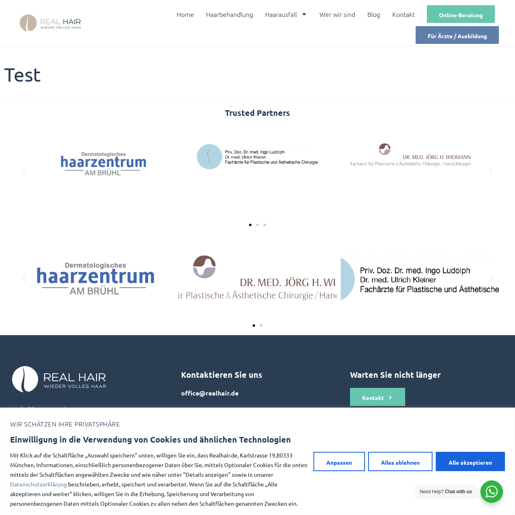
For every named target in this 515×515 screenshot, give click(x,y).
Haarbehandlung (229, 14)
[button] (24, 171)
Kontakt (403, 14)
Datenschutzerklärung (38, 484)
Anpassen (339, 462)
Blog (373, 14)
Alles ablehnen (400, 462)
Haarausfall (286, 14)
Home (185, 14)
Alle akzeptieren (470, 462)
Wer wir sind (337, 14)
